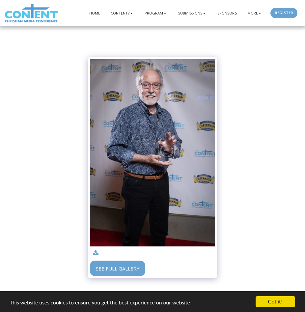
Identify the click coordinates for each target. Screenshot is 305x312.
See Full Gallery (118, 268)
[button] (122, 13)
